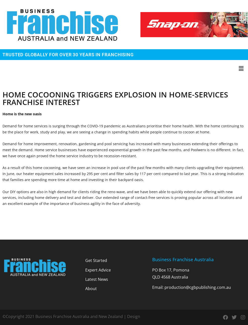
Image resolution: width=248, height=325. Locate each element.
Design (133, 316)
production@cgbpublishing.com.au (197, 287)
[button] (124, 68)
